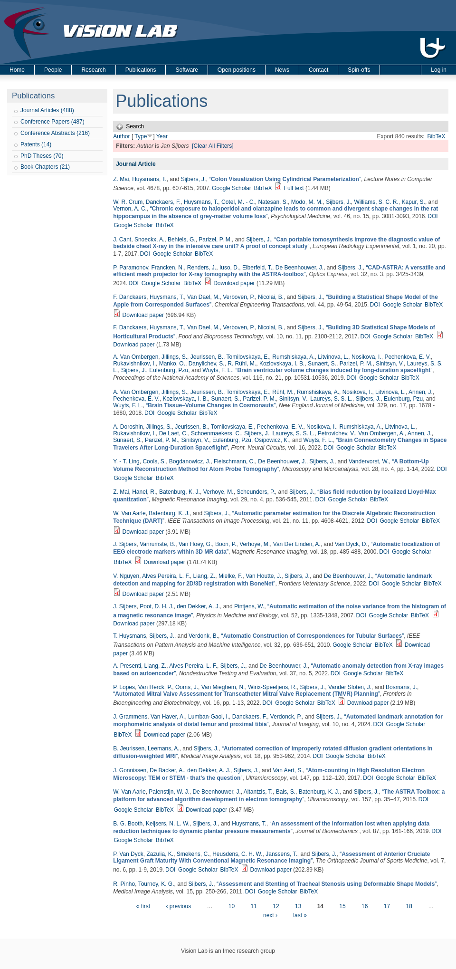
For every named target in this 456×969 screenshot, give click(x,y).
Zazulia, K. (159, 854)
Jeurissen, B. (206, 357)
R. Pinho (124, 884)
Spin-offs (359, 70)
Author (121, 136)
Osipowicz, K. (272, 440)
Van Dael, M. (203, 297)
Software (186, 70)
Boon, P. (225, 544)
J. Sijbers (124, 544)
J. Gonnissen (129, 770)
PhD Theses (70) (42, 156)
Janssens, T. (281, 854)
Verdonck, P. (286, 716)
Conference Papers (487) (52, 121)
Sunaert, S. (322, 363)
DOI (432, 216)
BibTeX (436, 136)
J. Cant (122, 239)
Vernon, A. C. (130, 208)
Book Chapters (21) (45, 166)
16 (364, 906)
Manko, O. (172, 363)
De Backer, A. (167, 770)
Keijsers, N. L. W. (168, 823)
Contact (318, 70)
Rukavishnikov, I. (134, 363)
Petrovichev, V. (336, 433)
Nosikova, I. (366, 357)
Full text (294, 188)
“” (285, 179)
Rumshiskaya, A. (293, 357)
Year (162, 136)
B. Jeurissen (128, 748)
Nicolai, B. (271, 297)
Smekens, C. (193, 854)
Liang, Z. (204, 576)
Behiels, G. (182, 239)
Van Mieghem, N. (223, 687)
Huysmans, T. (149, 179)
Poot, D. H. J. (156, 606)
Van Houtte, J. (263, 576)
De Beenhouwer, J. (299, 267)
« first (143, 906)
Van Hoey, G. (195, 544)
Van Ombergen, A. (381, 433)
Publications (140, 70)
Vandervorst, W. (369, 461)
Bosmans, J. (401, 687)
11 (254, 906)
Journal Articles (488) (47, 110)
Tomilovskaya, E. (248, 357)
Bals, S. (285, 791)
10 (231, 906)
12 (276, 906)
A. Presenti (127, 665)
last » (300, 915)
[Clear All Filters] (212, 146)
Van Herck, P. (155, 687)
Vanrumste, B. (157, 544)
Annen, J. (420, 392)
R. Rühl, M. (242, 363)
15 (342, 906)
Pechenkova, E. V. (407, 357)
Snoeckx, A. (149, 239)
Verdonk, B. (203, 636)
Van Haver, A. (168, 716)
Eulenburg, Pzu (168, 370)
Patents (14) (35, 144)
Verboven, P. (239, 297)
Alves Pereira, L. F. (166, 576)
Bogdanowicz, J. (189, 461)
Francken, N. (167, 267)
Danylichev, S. (207, 363)
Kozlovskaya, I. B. (281, 363)
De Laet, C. (173, 433)
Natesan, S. (273, 202)
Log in (438, 70)
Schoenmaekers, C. (216, 433)
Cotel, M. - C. (238, 202)
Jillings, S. (174, 357)
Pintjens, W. (249, 606)
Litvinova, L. (333, 357)
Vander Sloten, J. (349, 687)
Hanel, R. (144, 492)
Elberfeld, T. (257, 267)
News (282, 70)
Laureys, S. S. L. (331, 398)
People (53, 70)
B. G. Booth (127, 823)
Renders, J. (201, 267)
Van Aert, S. (288, 770)
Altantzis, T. (258, 791)
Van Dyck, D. (351, 544)
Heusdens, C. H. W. (237, 854)
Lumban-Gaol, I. (208, 716)
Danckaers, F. (163, 202)
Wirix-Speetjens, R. (272, 687)
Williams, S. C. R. (376, 202)
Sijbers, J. (193, 179)
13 (298, 906)
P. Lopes (124, 687)
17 (387, 906)
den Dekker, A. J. (198, 606)
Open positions (237, 70)
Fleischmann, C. (234, 461)
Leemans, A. (164, 748)
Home (17, 70)
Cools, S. (154, 461)
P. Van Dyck (128, 854)
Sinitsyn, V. (390, 363)
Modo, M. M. (307, 202)
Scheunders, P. (256, 492)
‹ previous (178, 906)
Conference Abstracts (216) (55, 133)
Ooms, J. (186, 687)
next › (270, 915)
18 (409, 906)
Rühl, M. (283, 392)
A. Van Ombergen (135, 357)
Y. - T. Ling (126, 461)
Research (93, 70)
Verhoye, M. (218, 492)
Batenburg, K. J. (179, 492)
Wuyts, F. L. (217, 370)
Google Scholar (231, 188)
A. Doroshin (128, 426)
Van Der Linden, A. (297, 544)
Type (140, 136)
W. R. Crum (127, 202)
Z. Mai (121, 179)
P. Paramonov (130, 267)
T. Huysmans (129, 636)
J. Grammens (130, 716)
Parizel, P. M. (215, 239)
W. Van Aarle (129, 513)
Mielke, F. (230, 576)
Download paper (234, 283)
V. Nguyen (126, 576)
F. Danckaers (129, 297)
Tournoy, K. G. (156, 884)
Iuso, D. (229, 267)
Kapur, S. (413, 202)
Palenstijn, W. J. (169, 791)
